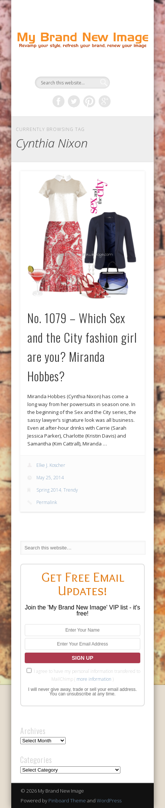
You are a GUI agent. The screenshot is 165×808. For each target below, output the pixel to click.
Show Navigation (126, 67)
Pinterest (89, 101)
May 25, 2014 (50, 477)
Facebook (58, 101)
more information (93, 679)
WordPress (109, 800)
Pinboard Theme (67, 800)
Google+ (105, 101)
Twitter (74, 101)
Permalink (46, 502)
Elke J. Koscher (50, 465)
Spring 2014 (48, 490)
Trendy (70, 490)
